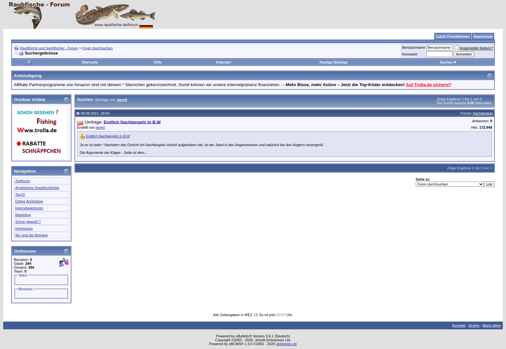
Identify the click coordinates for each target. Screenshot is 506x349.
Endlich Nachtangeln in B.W (108, 136)
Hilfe (158, 62)
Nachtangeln (483, 113)
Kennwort (409, 54)
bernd (100, 127)
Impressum (24, 228)
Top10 (20, 194)
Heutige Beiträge (333, 62)
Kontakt (458, 325)
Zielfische (22, 181)
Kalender (223, 62)
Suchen (448, 62)
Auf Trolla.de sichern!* (428, 84)
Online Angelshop (29, 201)
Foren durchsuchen (97, 48)
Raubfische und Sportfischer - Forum (49, 48)
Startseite (90, 62)
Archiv (474, 325)
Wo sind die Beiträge (31, 235)
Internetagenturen (29, 208)
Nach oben (492, 325)
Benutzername (413, 47)
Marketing (23, 215)
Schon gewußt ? (28, 222)
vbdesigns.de (286, 344)
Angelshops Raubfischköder (37, 188)
